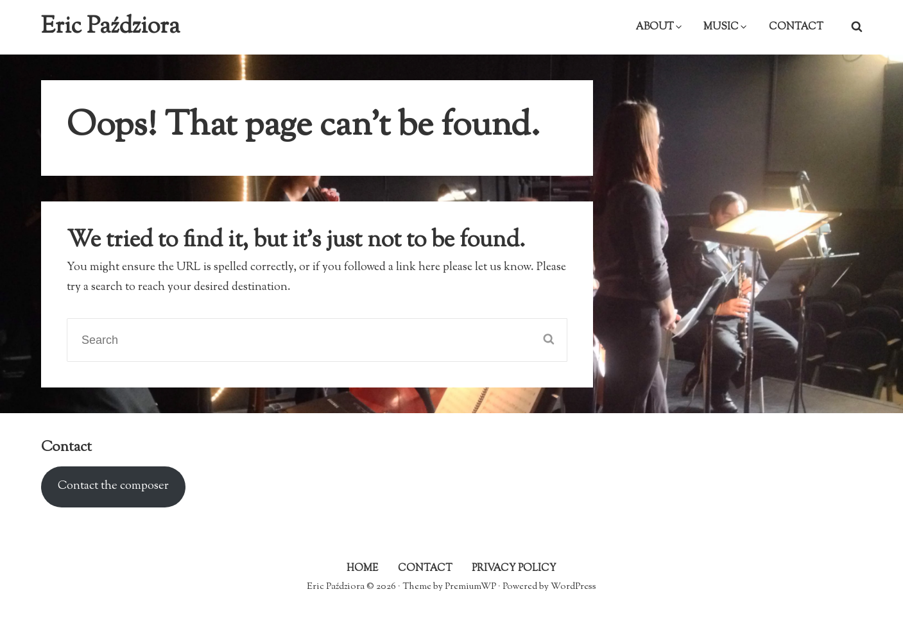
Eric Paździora (110, 27)
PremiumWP (470, 586)
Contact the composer (113, 486)
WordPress (573, 586)
